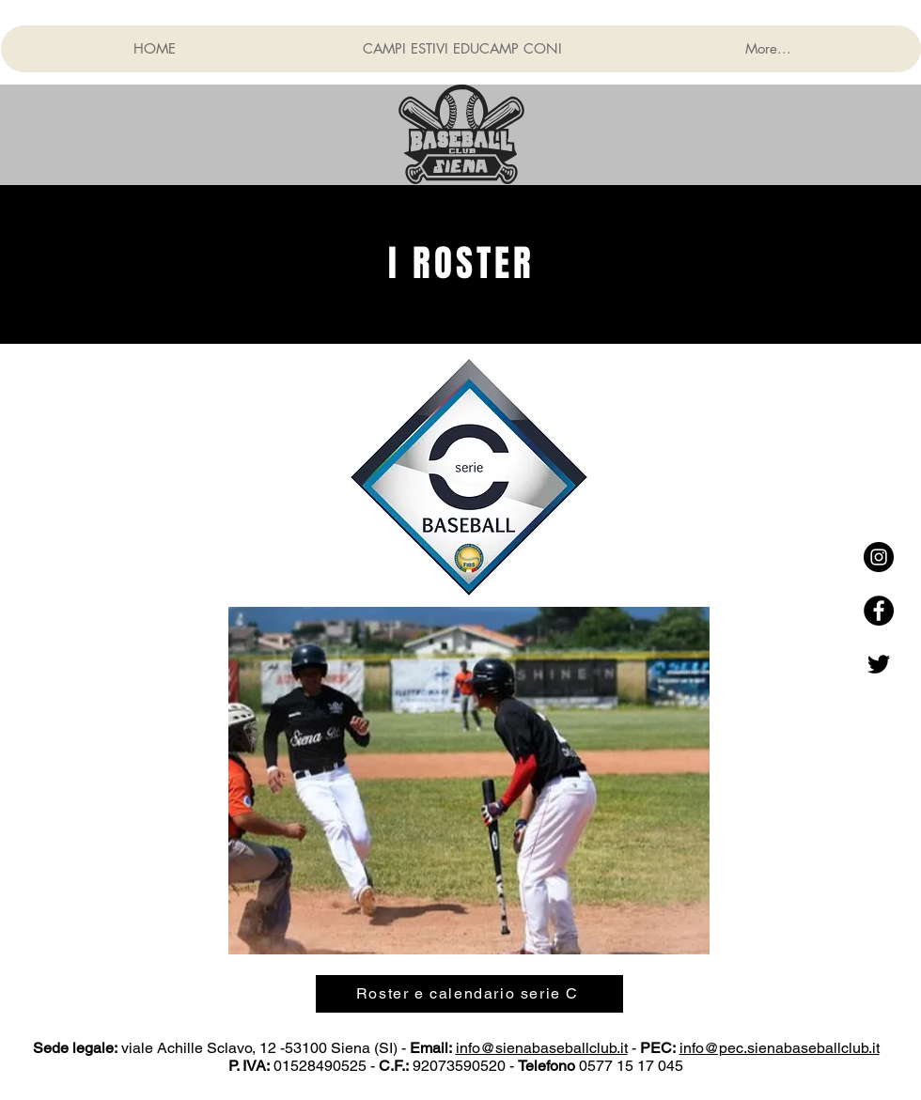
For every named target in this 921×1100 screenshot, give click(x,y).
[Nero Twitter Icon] (879, 664)
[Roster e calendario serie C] (469, 994)
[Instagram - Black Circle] (879, 557)
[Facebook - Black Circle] (879, 611)
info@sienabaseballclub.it (542, 1048)
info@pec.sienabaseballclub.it (779, 1048)
